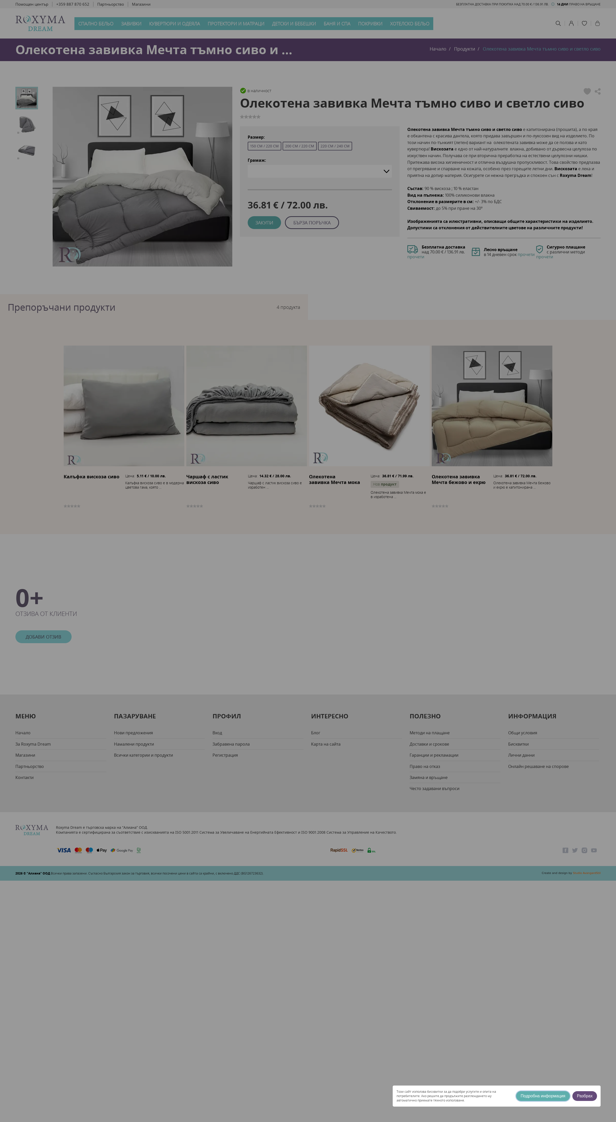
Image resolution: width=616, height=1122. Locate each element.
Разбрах (585, 1096)
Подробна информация (543, 1096)
